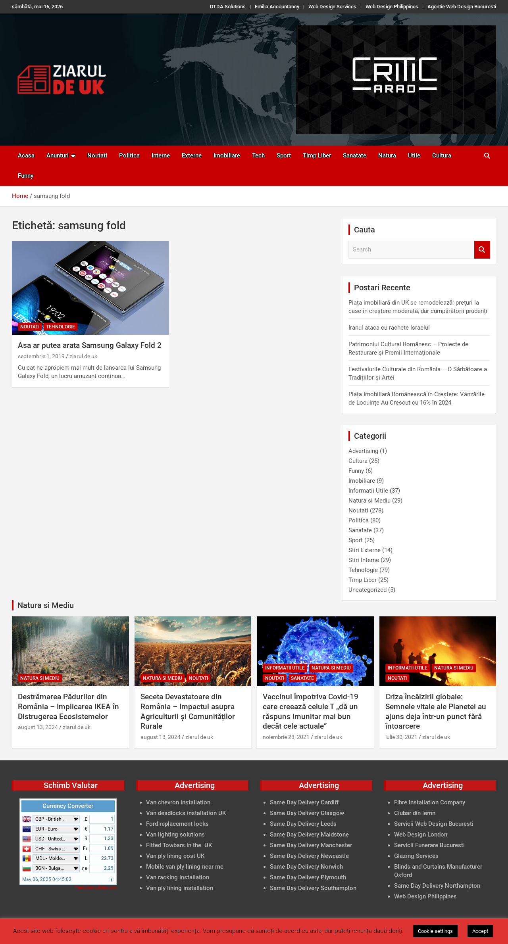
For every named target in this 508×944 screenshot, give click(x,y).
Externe (192, 155)
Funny (25, 175)
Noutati (97, 155)
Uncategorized (367, 589)
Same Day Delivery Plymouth (308, 877)
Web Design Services (332, 7)
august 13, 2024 (38, 727)
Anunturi (57, 155)
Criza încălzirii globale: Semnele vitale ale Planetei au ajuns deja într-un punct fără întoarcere (435, 711)
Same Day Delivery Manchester (311, 845)
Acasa (26, 155)
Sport (284, 155)
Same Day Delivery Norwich (306, 866)
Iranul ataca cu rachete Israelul (389, 327)
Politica (129, 155)
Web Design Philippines (392, 7)
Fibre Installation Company (429, 802)
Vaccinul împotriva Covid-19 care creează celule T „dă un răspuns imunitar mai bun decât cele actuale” (310, 711)
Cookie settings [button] (435, 931)
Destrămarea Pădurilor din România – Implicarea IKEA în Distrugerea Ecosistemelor (68, 706)
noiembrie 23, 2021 (286, 737)
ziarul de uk (83, 356)
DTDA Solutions (228, 7)
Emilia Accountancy (277, 7)
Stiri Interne (363, 560)
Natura (387, 155)
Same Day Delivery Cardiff (304, 802)
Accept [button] (480, 931)
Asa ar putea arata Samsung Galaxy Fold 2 (90, 345)
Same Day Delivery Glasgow (307, 813)
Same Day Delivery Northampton (437, 885)
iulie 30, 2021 (401, 737)
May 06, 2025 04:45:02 (46, 879)
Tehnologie (60, 327)
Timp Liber (317, 155)
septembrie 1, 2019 (41, 356)
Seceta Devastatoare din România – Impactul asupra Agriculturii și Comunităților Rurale (187, 711)
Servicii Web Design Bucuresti (433, 823)
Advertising (363, 451)
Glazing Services (416, 856)
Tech (258, 155)
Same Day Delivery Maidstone (309, 834)
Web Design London (420, 834)
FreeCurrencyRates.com (96, 887)
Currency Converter (67, 806)
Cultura (441, 155)
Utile (414, 155)
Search (482, 250)
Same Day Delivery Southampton (313, 888)
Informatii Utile (368, 490)
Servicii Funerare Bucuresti (429, 845)
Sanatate (354, 155)
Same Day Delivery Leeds (303, 823)
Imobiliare (227, 155)
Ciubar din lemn (414, 813)
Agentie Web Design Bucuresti (461, 7)
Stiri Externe (364, 550)
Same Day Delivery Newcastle (309, 856)
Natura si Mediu (369, 500)
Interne (161, 155)
